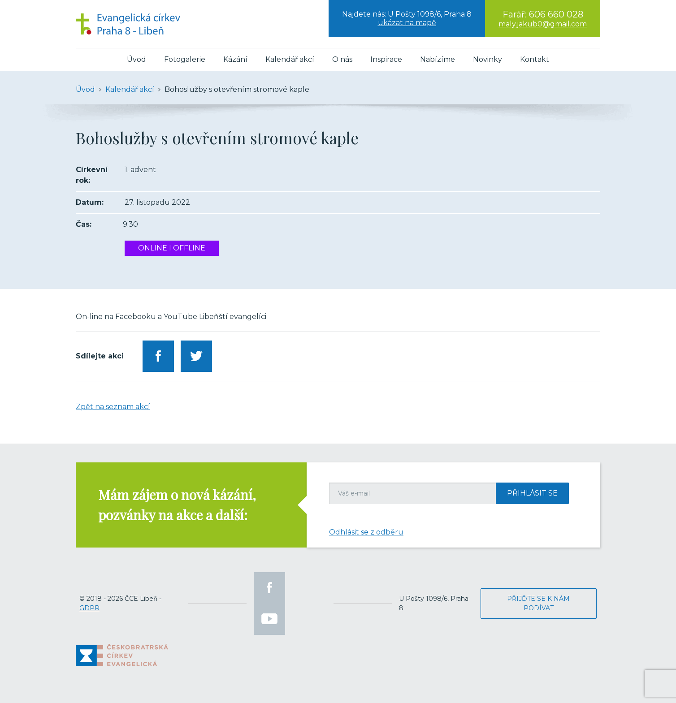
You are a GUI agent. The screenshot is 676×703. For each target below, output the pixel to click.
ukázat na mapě (407, 22)
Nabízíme (437, 59)
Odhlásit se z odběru (366, 532)
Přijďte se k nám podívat (538, 603)
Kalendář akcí (289, 59)
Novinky (487, 59)
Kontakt (534, 59)
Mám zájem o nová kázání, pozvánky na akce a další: (177, 505)
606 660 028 (556, 14)
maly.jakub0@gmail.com (542, 24)
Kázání (235, 59)
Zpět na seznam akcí (113, 406)
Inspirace (386, 59)
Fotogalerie (184, 59)
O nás (342, 59)
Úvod (136, 59)
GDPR (89, 608)
